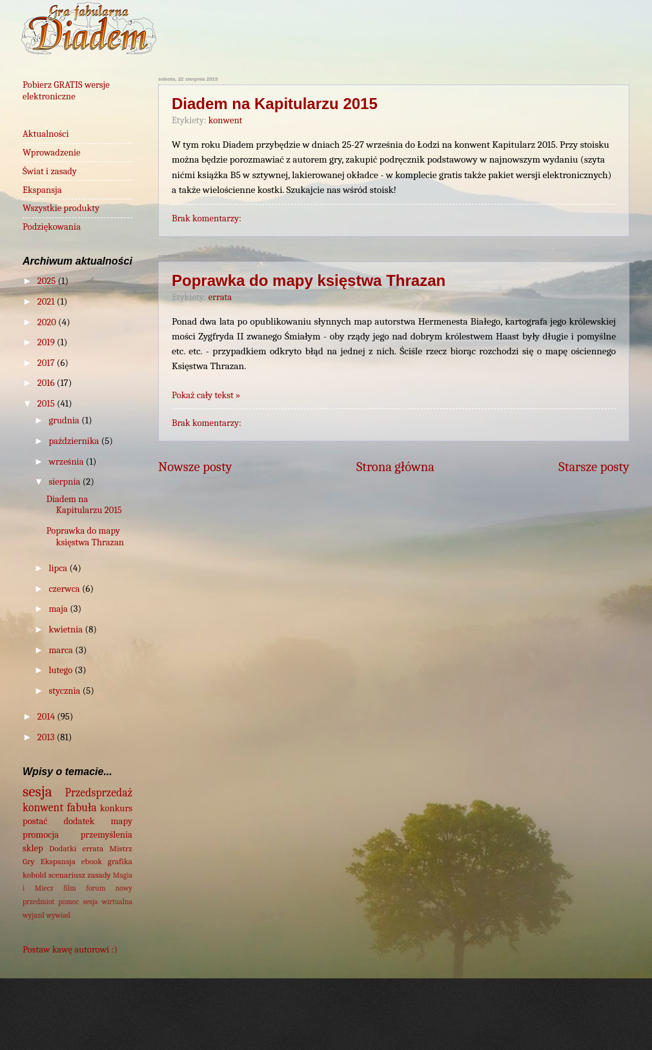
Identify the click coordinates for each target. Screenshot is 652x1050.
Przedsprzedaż (98, 792)
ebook (91, 861)
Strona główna (395, 466)
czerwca (65, 588)
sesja (37, 791)
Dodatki (63, 848)
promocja (41, 834)
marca (61, 650)
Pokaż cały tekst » (206, 395)
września (66, 461)
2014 (47, 716)
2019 (47, 342)
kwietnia (66, 629)
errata (220, 297)
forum (95, 888)
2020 (47, 322)
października (74, 441)
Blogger (510, 1023)
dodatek (78, 821)
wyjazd (34, 915)
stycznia (65, 690)
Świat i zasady (50, 171)
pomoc (69, 901)
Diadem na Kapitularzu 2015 (275, 103)
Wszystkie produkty (61, 208)
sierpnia (65, 481)
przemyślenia (106, 834)
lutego (61, 670)
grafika (120, 861)
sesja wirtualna (107, 901)
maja (59, 608)
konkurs (116, 808)
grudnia (64, 420)
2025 (47, 281)
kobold (34, 875)
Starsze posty (593, 466)
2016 (47, 383)
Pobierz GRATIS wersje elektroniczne (66, 90)
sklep (33, 848)
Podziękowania (52, 226)
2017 (47, 363)
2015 (47, 403)
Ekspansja (42, 190)
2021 (47, 301)
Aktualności (46, 133)
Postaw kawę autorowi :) (70, 949)
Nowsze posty (195, 466)
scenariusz (66, 875)
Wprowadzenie (52, 152)
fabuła (82, 807)
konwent (226, 120)
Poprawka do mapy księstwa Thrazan (308, 280)
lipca (58, 568)
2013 (47, 737)
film (69, 888)
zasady (98, 875)
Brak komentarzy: (206, 218)
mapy (121, 821)
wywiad (58, 915)
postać (35, 821)
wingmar (372, 1023)
